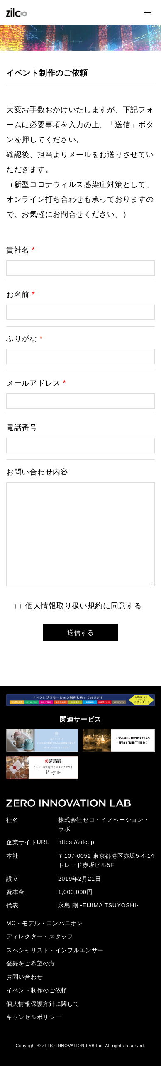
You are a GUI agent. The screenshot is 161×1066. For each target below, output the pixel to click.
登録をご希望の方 (30, 963)
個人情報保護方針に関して (42, 1003)
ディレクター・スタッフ (39, 936)
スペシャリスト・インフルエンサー (55, 950)
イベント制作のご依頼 (36, 990)
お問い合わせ (24, 976)
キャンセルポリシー (33, 1017)
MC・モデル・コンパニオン (44, 923)
